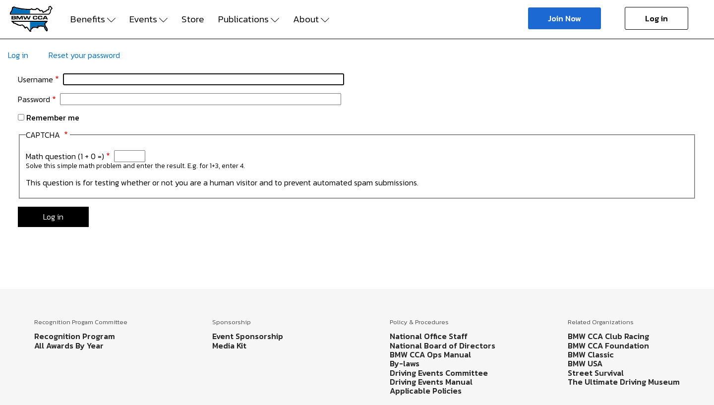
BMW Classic (591, 354)
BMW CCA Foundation (608, 345)
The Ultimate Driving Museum (624, 382)
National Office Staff (429, 336)
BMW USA (585, 363)
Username (35, 79)
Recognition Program (74, 336)
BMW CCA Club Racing (608, 336)
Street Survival (596, 373)
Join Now (564, 18)
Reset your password (84, 55)
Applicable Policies (426, 391)
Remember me (52, 117)
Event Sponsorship (247, 336)
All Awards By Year (69, 345)
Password (34, 99)
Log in (656, 18)
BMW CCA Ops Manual (430, 354)
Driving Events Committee (439, 373)
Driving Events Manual (431, 382)
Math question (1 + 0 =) (65, 156)
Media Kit (229, 345)
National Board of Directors (442, 345)
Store (192, 19)
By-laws (404, 363)
